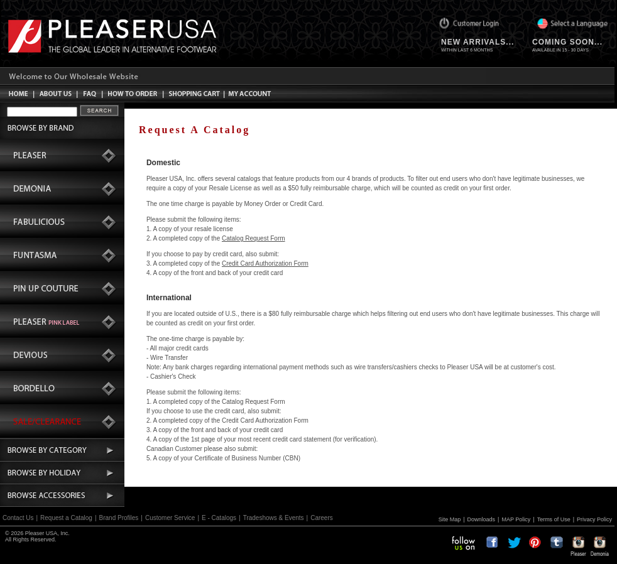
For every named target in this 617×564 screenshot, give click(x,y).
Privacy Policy (594, 519)
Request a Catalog (66, 517)
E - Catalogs (219, 517)
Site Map (450, 519)
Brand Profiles (119, 517)
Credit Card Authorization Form (265, 263)
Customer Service (170, 517)
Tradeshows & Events (273, 517)
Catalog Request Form (253, 238)
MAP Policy (515, 519)
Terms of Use (554, 519)
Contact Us (18, 517)
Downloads (481, 519)
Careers (321, 517)
